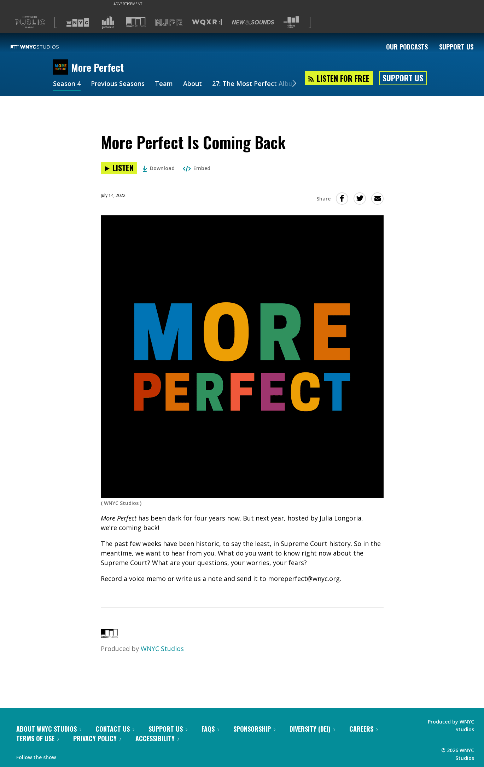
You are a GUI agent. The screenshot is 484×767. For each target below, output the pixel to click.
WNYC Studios (162, 648)
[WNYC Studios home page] (43, 46)
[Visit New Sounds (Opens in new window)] (253, 22)
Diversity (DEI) (312, 728)
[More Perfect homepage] (62, 67)
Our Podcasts (407, 46)
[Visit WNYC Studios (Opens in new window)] (136, 22)
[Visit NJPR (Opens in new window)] (168, 22)
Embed (196, 168)
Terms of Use (37, 738)
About (192, 84)
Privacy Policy (97, 738)
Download (158, 168)
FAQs (210, 728)
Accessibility (157, 738)
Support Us (456, 46)
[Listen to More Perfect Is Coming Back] (119, 168)
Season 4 (67, 84)
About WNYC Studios (48, 728)
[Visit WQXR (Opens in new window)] (207, 22)
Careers (363, 728)
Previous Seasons (118, 84)
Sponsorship (254, 728)
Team (164, 84)
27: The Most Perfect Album (255, 84)
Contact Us (114, 728)
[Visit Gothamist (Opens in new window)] (108, 22)
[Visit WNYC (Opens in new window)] (77, 22)
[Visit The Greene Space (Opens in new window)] (291, 22)
